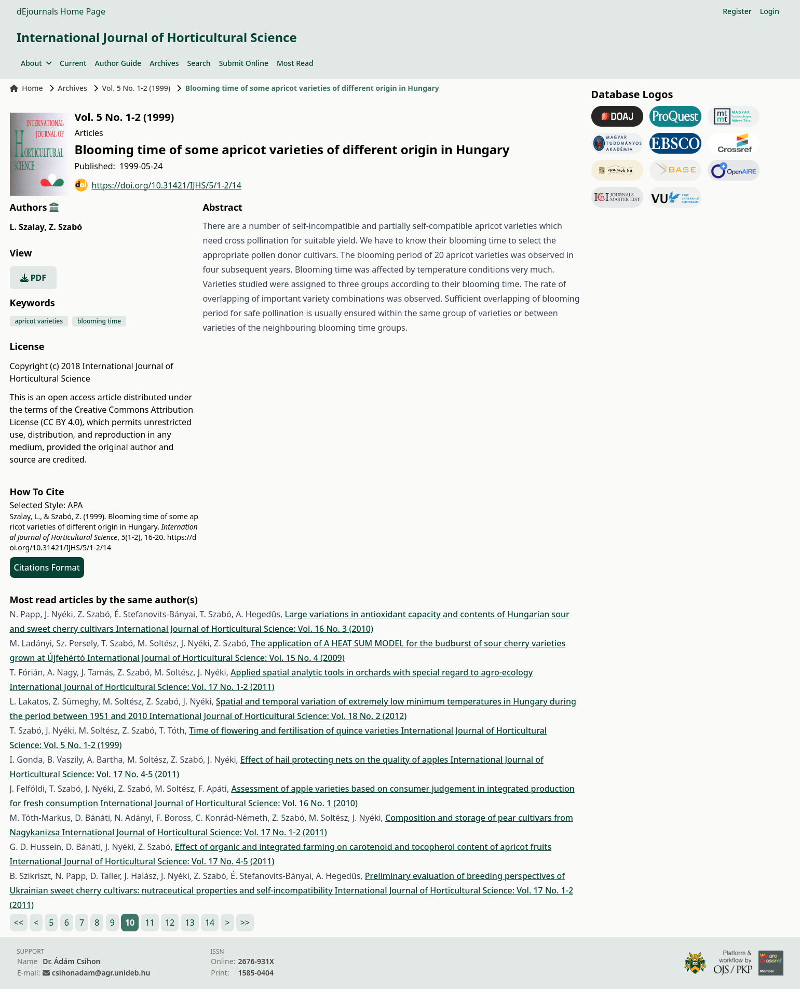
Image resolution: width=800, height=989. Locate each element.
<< (18, 922)
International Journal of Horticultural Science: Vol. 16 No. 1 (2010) (229, 803)
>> (245, 922)
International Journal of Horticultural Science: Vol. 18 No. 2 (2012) (278, 716)
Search (199, 63)
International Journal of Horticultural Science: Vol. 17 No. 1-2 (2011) (142, 687)
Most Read (295, 63)
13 (189, 922)
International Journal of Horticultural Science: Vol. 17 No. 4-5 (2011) (142, 861)
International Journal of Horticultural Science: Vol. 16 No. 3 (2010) (244, 628)
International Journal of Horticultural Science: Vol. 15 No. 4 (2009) (216, 657)
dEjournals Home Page (61, 11)
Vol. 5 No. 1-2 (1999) (136, 88)
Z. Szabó (65, 227)
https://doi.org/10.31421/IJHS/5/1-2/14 (158, 185)
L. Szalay (28, 227)
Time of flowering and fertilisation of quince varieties (295, 730)
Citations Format (47, 567)
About (36, 63)
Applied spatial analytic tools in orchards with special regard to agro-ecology (381, 672)
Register (737, 11)
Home (26, 88)
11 (149, 922)
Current (73, 63)
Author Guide (117, 63)
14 (209, 922)
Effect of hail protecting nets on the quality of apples (345, 759)
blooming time (99, 321)
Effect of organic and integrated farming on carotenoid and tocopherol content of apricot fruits (363, 846)
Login (769, 11)
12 (169, 922)
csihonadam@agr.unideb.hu (101, 973)
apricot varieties (39, 321)
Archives (164, 63)
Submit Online (243, 63)
